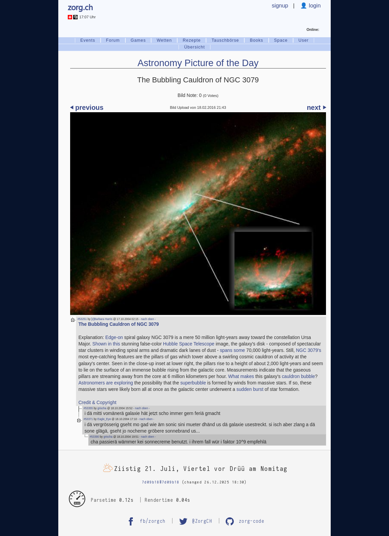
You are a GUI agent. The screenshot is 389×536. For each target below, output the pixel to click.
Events (87, 40)
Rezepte (192, 40)
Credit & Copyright (97, 402)
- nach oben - (147, 319)
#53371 (88, 419)
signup (280, 5)
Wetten (164, 40)
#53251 (82, 319)
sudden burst (250, 389)
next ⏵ (316, 107)
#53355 (88, 408)
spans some (232, 350)
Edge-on (114, 337)
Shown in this (106, 343)
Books (256, 40)
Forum (113, 40)
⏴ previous (87, 107)
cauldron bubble (298, 376)
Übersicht (194, 47)
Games (138, 40)
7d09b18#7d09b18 (161, 482)
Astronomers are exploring (105, 382)
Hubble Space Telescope (188, 343)
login (314, 5)
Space (281, 40)
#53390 (94, 436)
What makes (241, 376)
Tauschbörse (225, 40)
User (304, 40)
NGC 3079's (308, 350)
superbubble (193, 382)
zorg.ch (80, 7)
